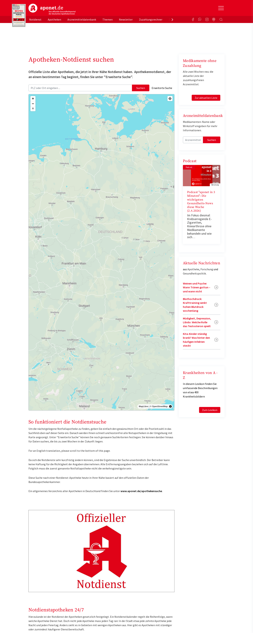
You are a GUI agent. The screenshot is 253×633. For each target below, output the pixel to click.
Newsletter (126, 19)
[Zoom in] (32, 98)
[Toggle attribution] (170, 406)
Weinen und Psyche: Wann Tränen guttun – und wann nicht (196, 287)
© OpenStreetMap (159, 406)
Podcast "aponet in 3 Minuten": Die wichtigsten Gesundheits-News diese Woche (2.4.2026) (201, 201)
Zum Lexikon (209, 410)
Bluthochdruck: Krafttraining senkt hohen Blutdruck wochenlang (195, 304)
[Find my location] (170, 98)
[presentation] (172, 19)
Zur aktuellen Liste (206, 98)
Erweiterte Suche (162, 88)
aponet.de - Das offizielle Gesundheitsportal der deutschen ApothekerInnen (52, 9)
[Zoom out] (32, 103)
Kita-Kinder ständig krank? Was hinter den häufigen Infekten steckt (196, 339)
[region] (101, 252)
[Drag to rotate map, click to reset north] (32, 108)
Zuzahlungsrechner (150, 19)
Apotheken (54, 19)
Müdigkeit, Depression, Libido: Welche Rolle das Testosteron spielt (197, 322)
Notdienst (35, 19)
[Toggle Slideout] (221, 8)
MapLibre (143, 406)
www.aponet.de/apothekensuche (141, 491)
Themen (107, 19)
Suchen (140, 88)
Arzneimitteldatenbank (81, 19)
